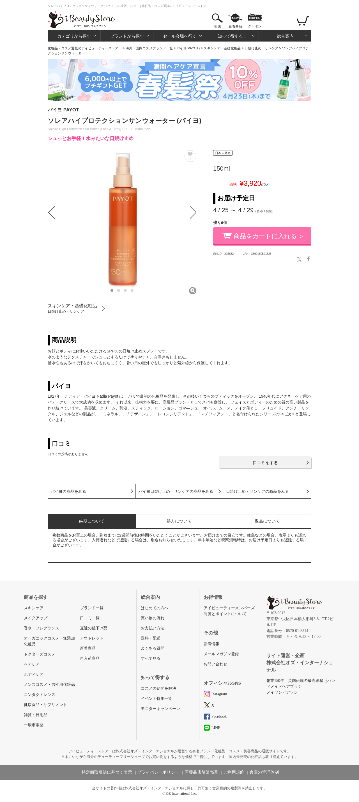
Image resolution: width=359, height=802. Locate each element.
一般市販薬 (33, 725)
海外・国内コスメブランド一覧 (149, 48)
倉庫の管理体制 (264, 772)
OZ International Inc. (181, 793)
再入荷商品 (90, 658)
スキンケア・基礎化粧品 (222, 48)
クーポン (254, 26)
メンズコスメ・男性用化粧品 (49, 684)
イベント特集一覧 (156, 698)
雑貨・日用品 (35, 715)
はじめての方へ (154, 608)
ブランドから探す (127, 36)
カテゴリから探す (74, 36)
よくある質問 (152, 648)
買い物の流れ (152, 618)
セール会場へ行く (180, 36)
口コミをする (265, 462)
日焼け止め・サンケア (261, 48)
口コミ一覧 (90, 618)
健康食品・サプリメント (45, 705)
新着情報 (211, 644)
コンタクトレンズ (39, 695)
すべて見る (150, 658)
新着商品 (235, 26)
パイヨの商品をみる (68, 491)
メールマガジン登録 (221, 654)
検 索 (217, 26)
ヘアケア (32, 664)
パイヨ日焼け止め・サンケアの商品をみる (176, 491)
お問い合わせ (215, 664)
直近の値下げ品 (93, 628)
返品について (267, 521)
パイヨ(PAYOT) (188, 48)
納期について (91, 521)
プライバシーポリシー (158, 772)
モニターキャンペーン (160, 709)
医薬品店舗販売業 (201, 772)
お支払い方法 (152, 628)
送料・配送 (150, 638)
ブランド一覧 (91, 608)
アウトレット (91, 638)
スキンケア (33, 608)
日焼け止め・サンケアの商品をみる (257, 491)
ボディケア (33, 674)
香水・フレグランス (41, 628)
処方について (179, 521)
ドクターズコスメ (39, 654)
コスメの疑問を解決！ (160, 688)
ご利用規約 (233, 772)
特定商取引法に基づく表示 (107, 772)
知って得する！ (232, 36)
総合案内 (285, 36)
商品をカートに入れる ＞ (269, 236)
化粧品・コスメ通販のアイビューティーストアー (85, 48)
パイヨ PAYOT (63, 110)
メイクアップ (35, 618)
